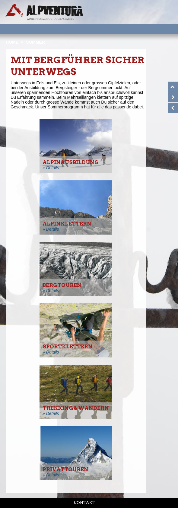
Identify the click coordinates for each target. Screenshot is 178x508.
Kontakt (84, 502)
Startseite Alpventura (44, 12)
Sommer (35, 42)
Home (12, 42)
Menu (163, 28)
